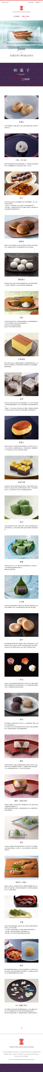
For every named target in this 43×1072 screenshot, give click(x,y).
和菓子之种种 (25, 16)
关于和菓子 (17, 16)
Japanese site (5, 2)
